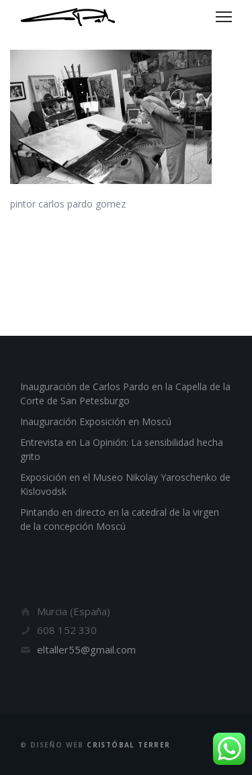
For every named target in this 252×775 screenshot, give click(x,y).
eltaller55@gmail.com (86, 649)
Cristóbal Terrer (128, 744)
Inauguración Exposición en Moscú (95, 421)
